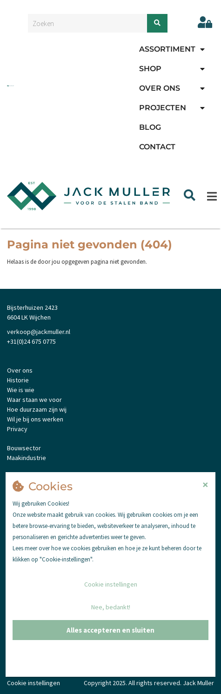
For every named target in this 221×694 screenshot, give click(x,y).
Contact (157, 146)
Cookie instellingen (110, 584)
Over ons (159, 88)
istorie (20, 380)
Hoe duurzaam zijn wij (37, 409)
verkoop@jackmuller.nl (38, 331)
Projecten (162, 107)
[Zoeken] (157, 23)
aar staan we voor (37, 399)
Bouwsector (24, 448)
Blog (150, 127)
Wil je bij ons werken (35, 419)
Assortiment (167, 49)
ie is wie (23, 390)
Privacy (17, 429)
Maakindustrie (26, 458)
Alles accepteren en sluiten (110, 630)
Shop (150, 68)
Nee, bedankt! (110, 607)
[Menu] (211, 196)
